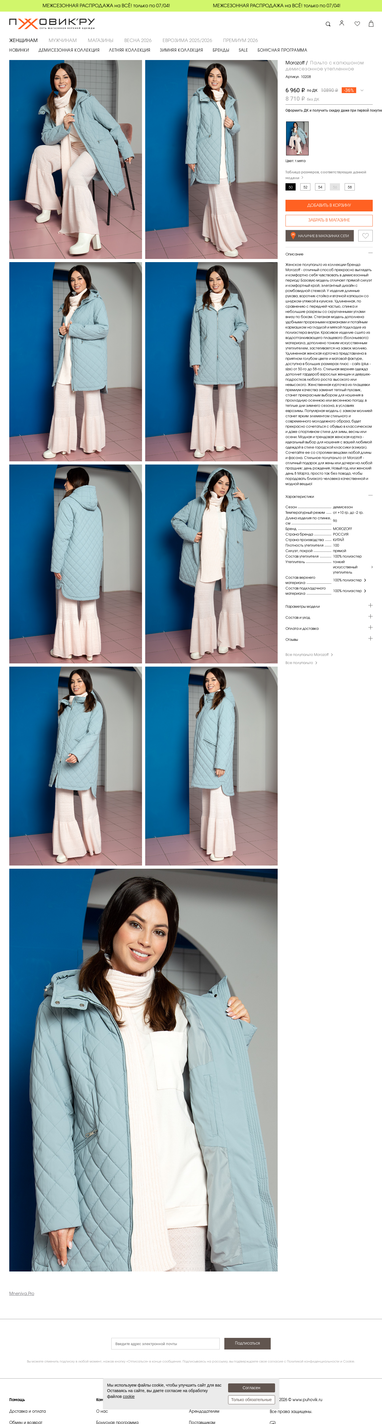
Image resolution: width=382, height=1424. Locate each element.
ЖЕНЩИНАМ (23, 40)
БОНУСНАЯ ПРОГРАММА (283, 50)
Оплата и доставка (302, 628)
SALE (243, 50)
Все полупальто (301, 663)
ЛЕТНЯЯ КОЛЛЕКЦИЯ (129, 50)
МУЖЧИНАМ (63, 40)
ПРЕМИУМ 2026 (240, 40)
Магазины (100, 40)
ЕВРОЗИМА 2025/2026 (187, 40)
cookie (128, 1396)
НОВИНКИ (19, 50)
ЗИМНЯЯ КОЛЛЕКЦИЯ (181, 50)
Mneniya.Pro (21, 1294)
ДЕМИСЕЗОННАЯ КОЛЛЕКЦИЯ (69, 50)
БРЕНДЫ (221, 50)
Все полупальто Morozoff (309, 655)
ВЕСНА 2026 (138, 40)
